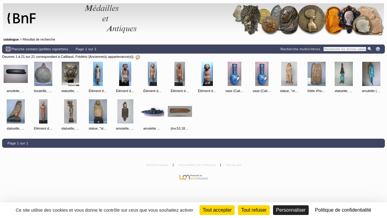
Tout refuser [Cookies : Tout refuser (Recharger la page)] (253, 210)
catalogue (11, 39)
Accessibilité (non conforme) (197, 165)
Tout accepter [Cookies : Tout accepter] (217, 210)
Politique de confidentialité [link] (343, 210)
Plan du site (233, 165)
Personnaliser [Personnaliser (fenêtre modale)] (291, 210)
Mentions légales (157, 165)
